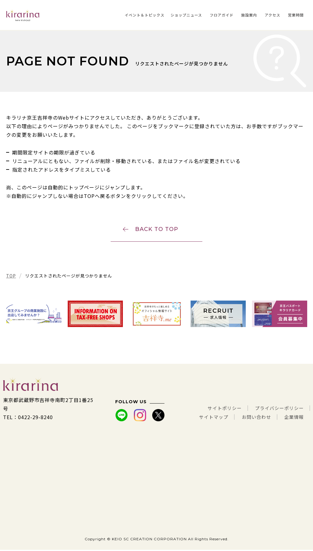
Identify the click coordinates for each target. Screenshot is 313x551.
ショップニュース (186, 14)
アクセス (272, 14)
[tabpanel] (33, 315)
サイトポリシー (220, 409)
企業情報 (293, 418)
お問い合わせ (253, 418)
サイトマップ (208, 418)
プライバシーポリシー (278, 409)
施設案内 (249, 14)
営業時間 (296, 14)
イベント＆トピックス (144, 14)
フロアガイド (222, 14)
